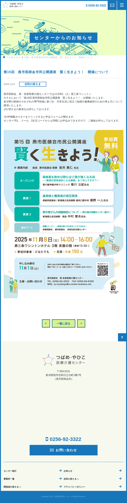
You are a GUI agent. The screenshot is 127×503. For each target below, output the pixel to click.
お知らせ (68, 471)
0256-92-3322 (97, 5)
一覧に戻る (63, 323)
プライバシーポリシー (74, 487)
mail (112, 5)
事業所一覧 (9, 479)
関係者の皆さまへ (12, 487)
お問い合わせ (66, 450)
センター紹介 (10, 471)
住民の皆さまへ (71, 479)
